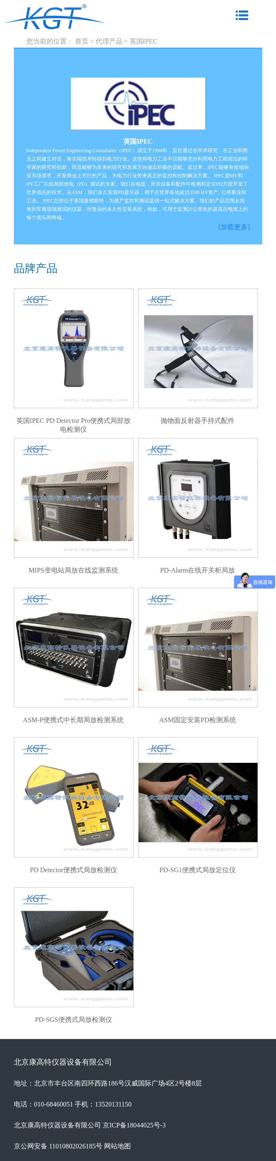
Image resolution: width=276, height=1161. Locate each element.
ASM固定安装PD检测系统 (197, 719)
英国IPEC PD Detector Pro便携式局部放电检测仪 (73, 421)
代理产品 (109, 41)
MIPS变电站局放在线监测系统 (73, 570)
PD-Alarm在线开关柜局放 (197, 570)
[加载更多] (234, 227)
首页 (82, 41)
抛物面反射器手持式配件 (197, 420)
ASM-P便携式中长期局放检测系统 (73, 719)
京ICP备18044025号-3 (134, 1125)
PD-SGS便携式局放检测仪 (73, 1019)
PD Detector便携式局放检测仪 (73, 869)
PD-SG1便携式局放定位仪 (197, 869)
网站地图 (117, 1146)
